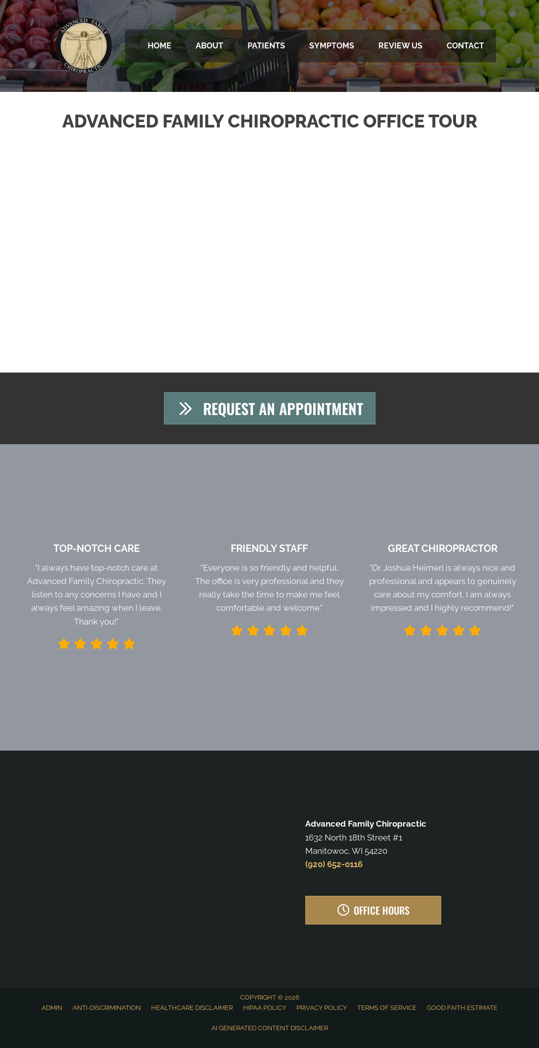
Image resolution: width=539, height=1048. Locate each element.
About (209, 45)
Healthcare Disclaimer (192, 1007)
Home (159, 45)
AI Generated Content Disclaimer (269, 1028)
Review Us (400, 45)
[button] (269, 408)
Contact (465, 45)
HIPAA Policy (264, 1007)
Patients (266, 45)
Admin (51, 1007)
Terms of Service (386, 1007)
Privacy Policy (321, 1007)
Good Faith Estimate (462, 1007)
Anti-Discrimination (107, 1007)
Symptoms (331, 45)
